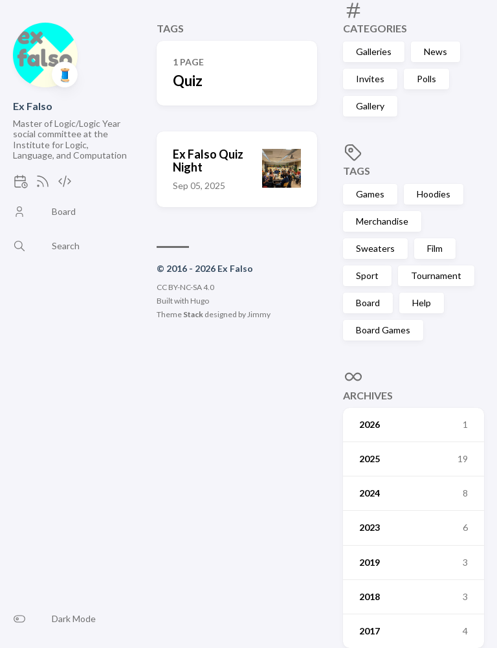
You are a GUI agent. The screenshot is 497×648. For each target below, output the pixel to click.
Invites (370, 78)
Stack (193, 314)
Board (368, 302)
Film (435, 248)
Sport (367, 275)
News (435, 51)
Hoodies (433, 193)
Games (370, 193)
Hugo (199, 301)
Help (421, 302)
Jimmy (259, 314)
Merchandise (382, 221)
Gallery (370, 105)
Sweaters (375, 248)
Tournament (436, 275)
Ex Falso (32, 106)
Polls (426, 78)
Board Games (383, 329)
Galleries (374, 51)
